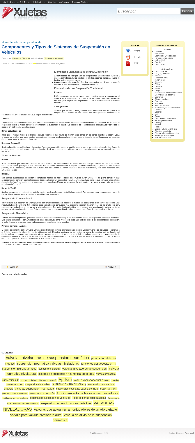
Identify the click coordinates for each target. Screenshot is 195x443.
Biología (158, 82)
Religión (158, 127)
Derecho (158, 101)
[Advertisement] (97, 30)
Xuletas (172, 433)
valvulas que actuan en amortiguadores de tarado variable (75, 409)
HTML (133, 57)
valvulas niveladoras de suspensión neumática (47, 357)
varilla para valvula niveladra (15, 398)
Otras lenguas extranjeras (165, 118)
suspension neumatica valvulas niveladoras (48, 363)
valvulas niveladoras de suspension (84, 368)
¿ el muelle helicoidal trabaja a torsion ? (38, 380)
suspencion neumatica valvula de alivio (77, 388)
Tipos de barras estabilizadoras (89, 398)
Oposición (159, 62)
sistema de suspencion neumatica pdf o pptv (66, 373)
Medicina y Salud (162, 105)
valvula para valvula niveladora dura (36, 415)
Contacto (180, 433)
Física (157, 84)
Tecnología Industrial (30, 42)
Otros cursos (160, 64)
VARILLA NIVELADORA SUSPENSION (91, 380)
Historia (158, 76)
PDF (132, 63)
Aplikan (65, 379)
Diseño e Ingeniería (163, 131)
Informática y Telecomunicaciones (168, 93)
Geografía (159, 91)
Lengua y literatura (162, 73)
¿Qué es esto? (15, 2)
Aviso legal (189, 433)
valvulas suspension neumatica (34, 388)
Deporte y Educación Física (166, 129)
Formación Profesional (164, 58)
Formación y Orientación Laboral (168, 108)
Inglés (157, 88)
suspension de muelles (37, 384)
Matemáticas (160, 80)
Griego (157, 116)
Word (133, 51)
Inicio (4, 2)
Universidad (160, 60)
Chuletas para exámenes (58, 2)
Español (158, 112)
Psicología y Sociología (164, 135)
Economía (159, 97)
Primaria (158, 52)
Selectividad (40, 2)
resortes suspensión (42, 393)
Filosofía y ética (161, 78)
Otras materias (161, 71)
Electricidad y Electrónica (165, 95)
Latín (157, 114)
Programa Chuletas (80, 2)
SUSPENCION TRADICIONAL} (69, 384)
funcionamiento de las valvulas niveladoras (87, 393)
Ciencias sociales (162, 99)
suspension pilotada (49, 368)
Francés (158, 110)
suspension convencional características (66, 403)
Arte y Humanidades (163, 137)
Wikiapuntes (97, 433)
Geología (158, 123)
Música (158, 125)
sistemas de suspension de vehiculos (50, 398)
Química (158, 86)
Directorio (28, 2)
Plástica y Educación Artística (167, 133)
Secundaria (159, 54)
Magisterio (159, 103)
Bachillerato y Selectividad (165, 56)
